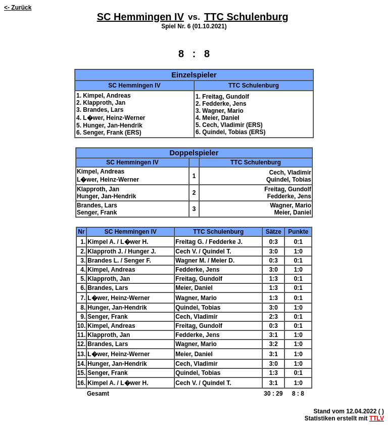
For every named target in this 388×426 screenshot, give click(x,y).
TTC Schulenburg (246, 16)
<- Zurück (17, 7)
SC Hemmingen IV (140, 16)
